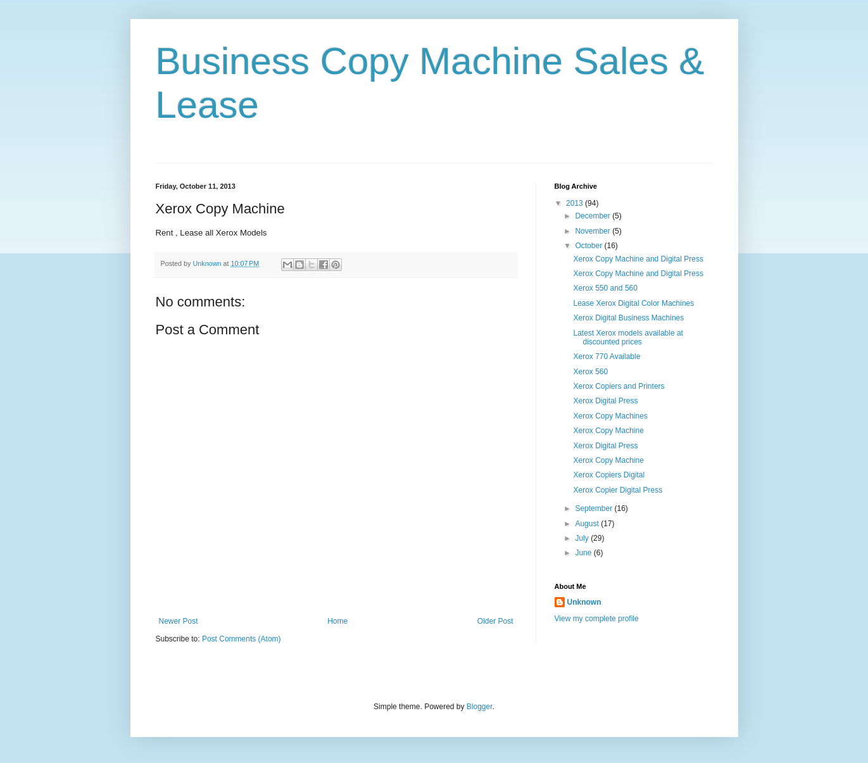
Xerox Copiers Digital (609, 474)
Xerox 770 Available (606, 356)
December (593, 215)
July (583, 538)
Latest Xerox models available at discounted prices (627, 337)
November (593, 231)
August (588, 523)
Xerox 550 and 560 (605, 288)
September (594, 508)
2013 (575, 203)
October (589, 245)
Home (337, 621)
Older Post (495, 621)
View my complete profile (597, 618)
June (584, 552)
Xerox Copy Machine (608, 430)
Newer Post (178, 621)
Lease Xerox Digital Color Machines (633, 303)
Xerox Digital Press (605, 400)
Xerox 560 (590, 371)
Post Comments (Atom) (241, 638)
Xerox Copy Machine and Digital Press (638, 259)
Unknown (584, 602)
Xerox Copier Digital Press (617, 490)
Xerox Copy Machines (610, 416)
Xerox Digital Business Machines (628, 317)
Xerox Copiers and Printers (618, 386)
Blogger (480, 706)
